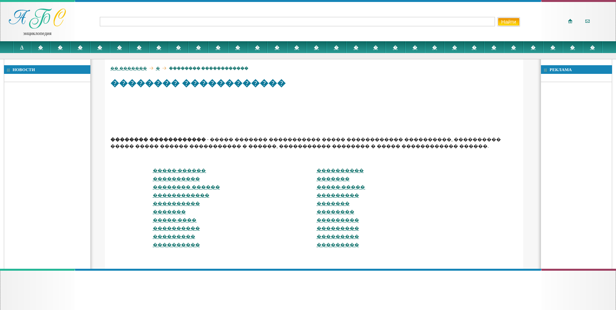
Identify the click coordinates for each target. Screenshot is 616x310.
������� (333, 179)
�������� (335, 212)
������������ (181, 195)
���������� (340, 170)
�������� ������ (186, 187)
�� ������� (128, 68)
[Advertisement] (253, 112)
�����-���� (175, 220)
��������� (338, 195)
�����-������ (179, 170)
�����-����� (341, 187)
